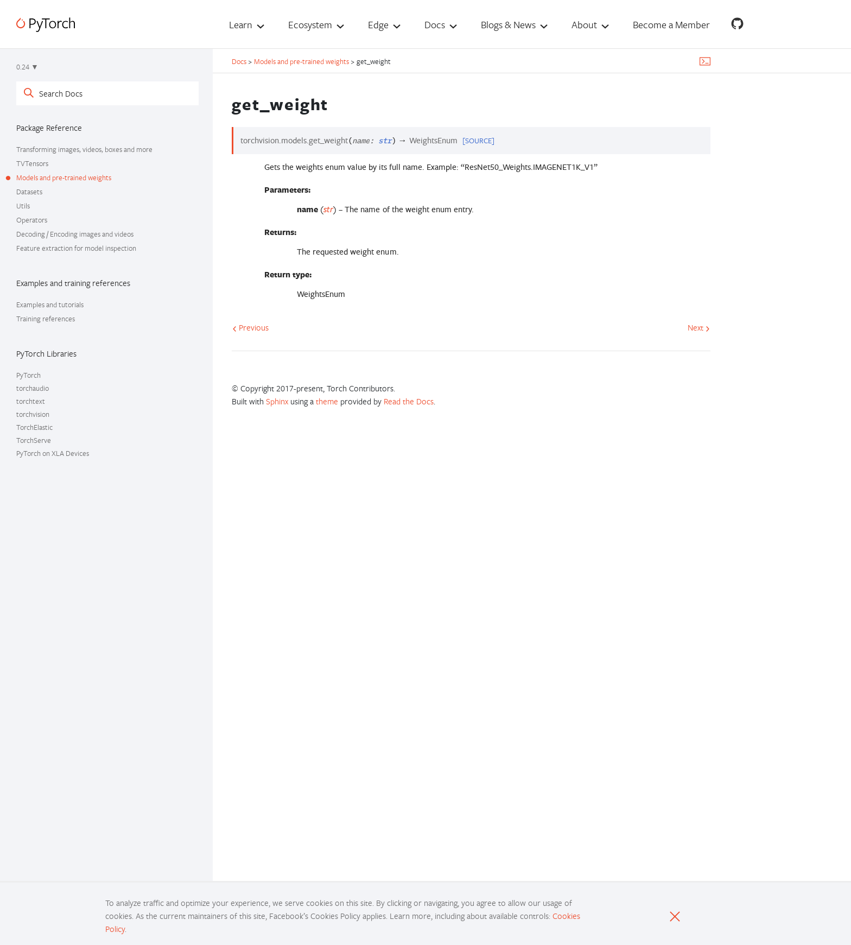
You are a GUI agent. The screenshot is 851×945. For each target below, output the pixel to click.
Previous (250, 327)
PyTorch (28, 375)
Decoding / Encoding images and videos (75, 234)
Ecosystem (310, 24)
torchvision (32, 414)
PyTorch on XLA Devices (52, 453)
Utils (23, 205)
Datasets (29, 191)
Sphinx (277, 401)
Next (699, 327)
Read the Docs (409, 401)
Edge (378, 24)
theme (327, 401)
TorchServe (33, 440)
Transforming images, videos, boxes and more (84, 149)
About (584, 24)
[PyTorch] (45, 24)
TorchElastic (34, 427)
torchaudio (32, 388)
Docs (434, 24)
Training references (45, 318)
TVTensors (32, 163)
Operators (31, 219)
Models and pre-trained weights (63, 177)
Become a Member (671, 24)
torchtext (30, 401)
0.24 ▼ (27, 66)
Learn (240, 24)
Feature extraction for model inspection (76, 248)
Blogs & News (508, 24)
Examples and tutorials (50, 304)
